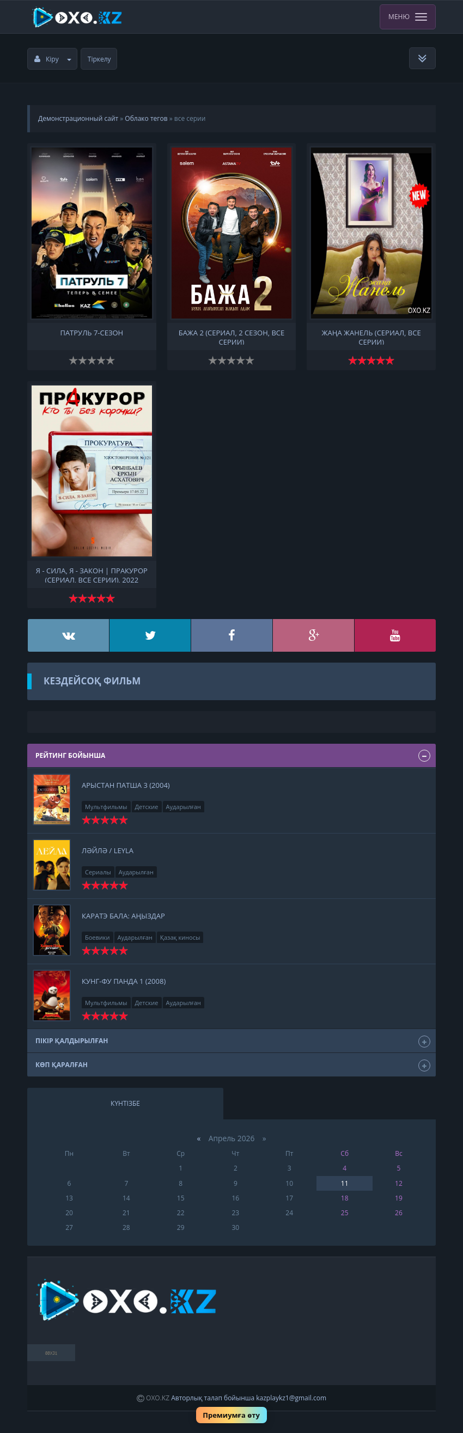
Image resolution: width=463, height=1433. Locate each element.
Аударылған (183, 807)
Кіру (52, 59)
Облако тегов (146, 118)
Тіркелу (99, 59)
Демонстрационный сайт (78, 118)
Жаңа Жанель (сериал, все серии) (371, 336)
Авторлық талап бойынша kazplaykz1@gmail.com (248, 1398)
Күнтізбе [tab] (125, 1103)
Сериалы (98, 872)
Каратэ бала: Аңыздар (123, 916)
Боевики (97, 937)
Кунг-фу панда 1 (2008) (124, 981)
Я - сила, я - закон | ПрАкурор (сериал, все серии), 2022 (92, 574)
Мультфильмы (106, 807)
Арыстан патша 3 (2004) (126, 785)
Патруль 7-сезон (91, 333)
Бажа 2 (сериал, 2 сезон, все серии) (232, 336)
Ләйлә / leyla (107, 850)
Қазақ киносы (180, 937)
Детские (147, 807)
